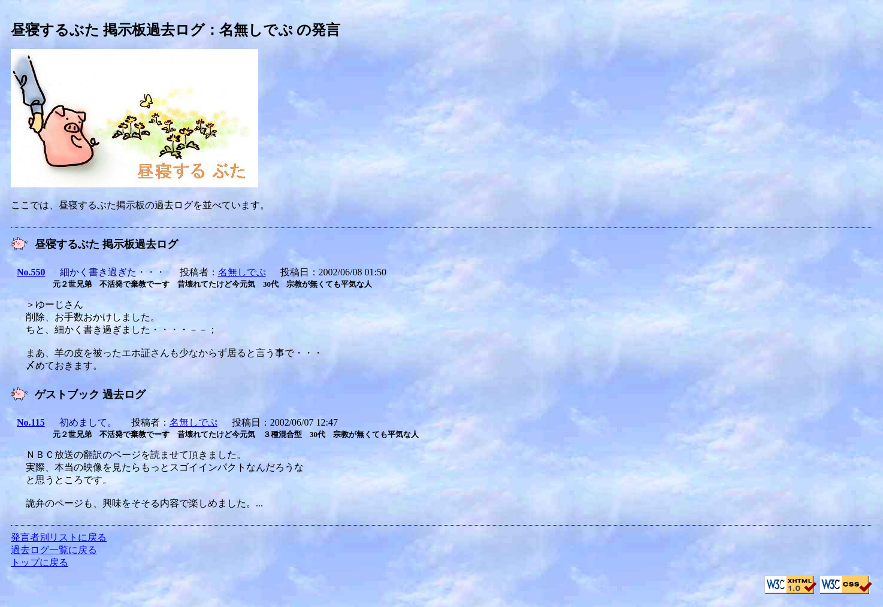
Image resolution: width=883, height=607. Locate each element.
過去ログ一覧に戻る (54, 550)
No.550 (31, 272)
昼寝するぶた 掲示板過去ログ (108, 30)
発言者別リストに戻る (59, 537)
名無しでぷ (242, 272)
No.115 (31, 422)
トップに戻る (39, 562)
